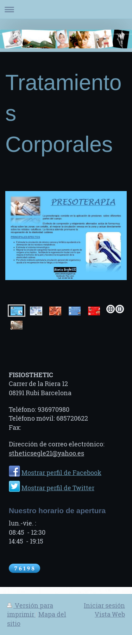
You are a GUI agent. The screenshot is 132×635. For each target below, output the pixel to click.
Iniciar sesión (104, 605)
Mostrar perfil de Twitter (57, 487)
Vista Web (110, 614)
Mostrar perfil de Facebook (61, 472)
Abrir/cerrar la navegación (66, 9)
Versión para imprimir (30, 609)
